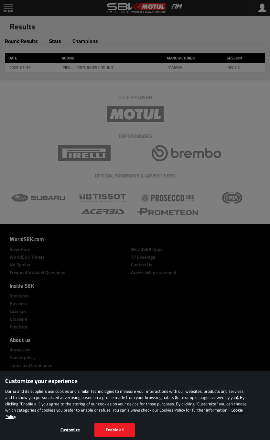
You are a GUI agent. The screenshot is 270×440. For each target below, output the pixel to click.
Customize (70, 430)
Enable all (115, 430)
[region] (135, 405)
